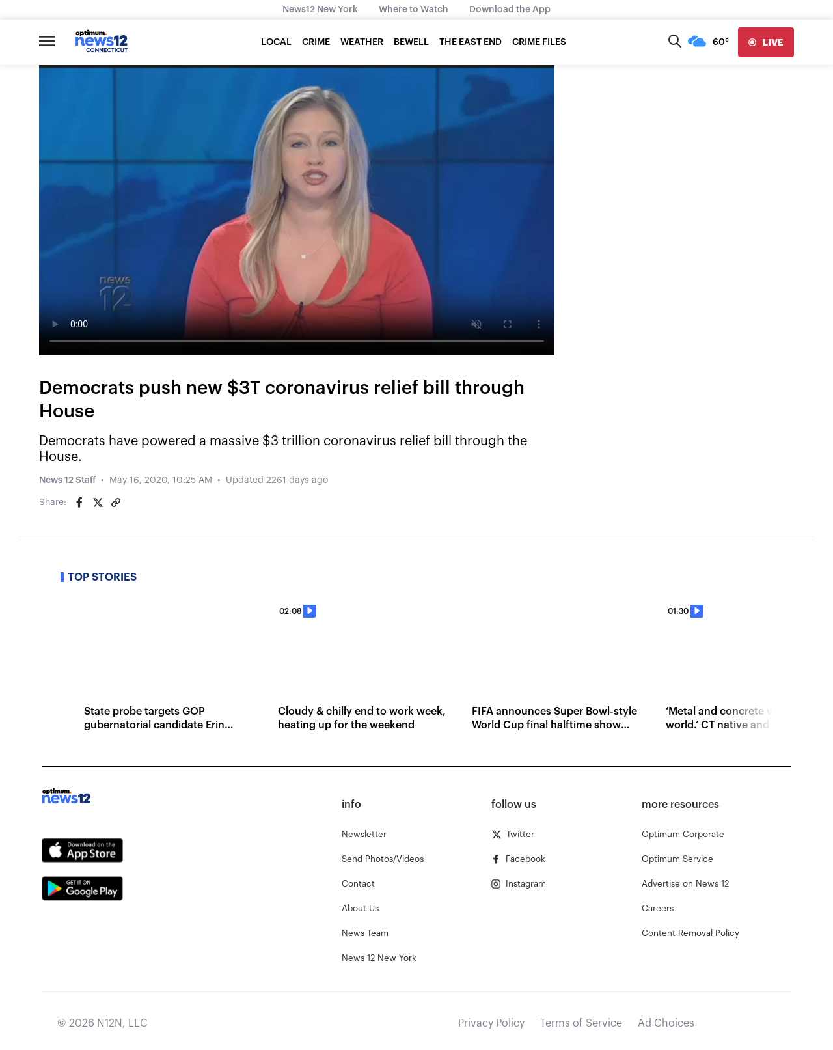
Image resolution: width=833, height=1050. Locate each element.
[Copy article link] (116, 502)
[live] (766, 42)
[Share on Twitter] (97, 502)
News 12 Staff (67, 480)
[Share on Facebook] (79, 502)
